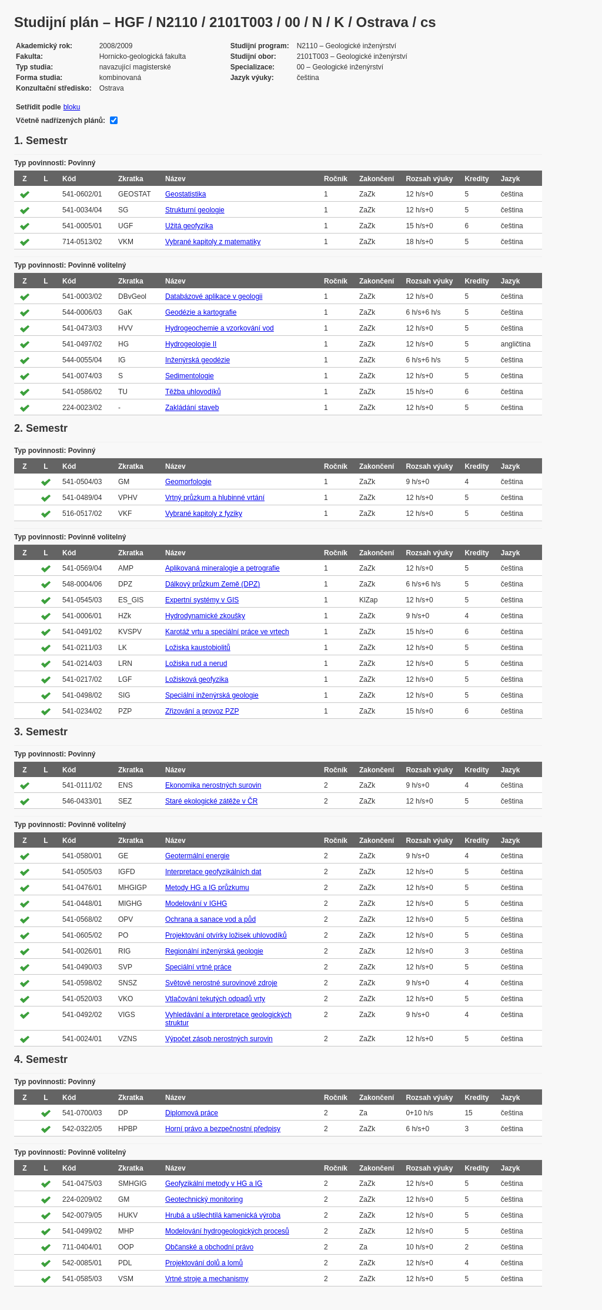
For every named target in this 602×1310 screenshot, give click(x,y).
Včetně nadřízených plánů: (60, 120)
